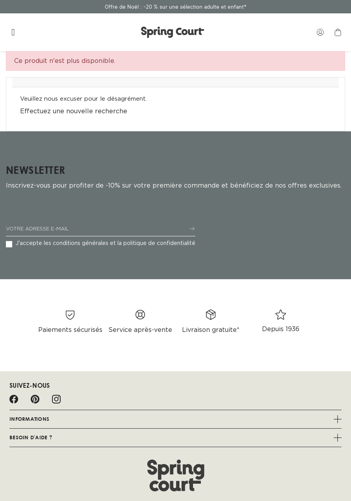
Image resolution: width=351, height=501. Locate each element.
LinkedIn (77, 399)
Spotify (99, 399)
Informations (175, 419)
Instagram (56, 399)
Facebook (13, 399)
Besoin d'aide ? (175, 438)
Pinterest (35, 399)
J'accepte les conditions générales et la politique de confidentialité (105, 243)
